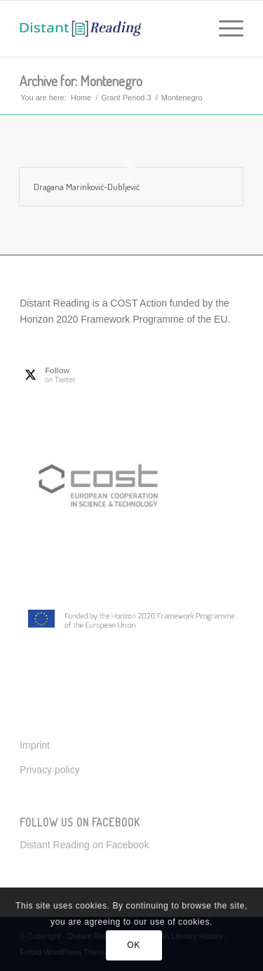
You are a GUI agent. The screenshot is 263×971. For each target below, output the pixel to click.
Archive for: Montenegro (81, 81)
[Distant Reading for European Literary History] (109, 29)
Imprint (35, 745)
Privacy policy (50, 769)
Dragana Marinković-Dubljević (87, 186)
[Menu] (224, 29)
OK (133, 945)
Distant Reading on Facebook (84, 844)
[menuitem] (224, 29)
